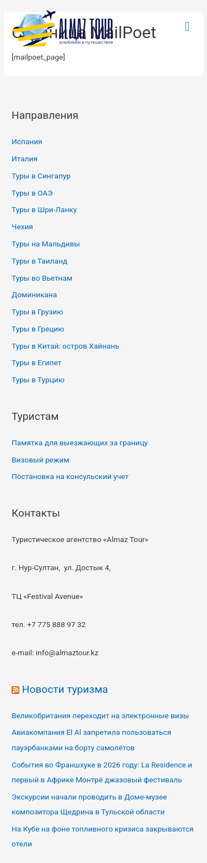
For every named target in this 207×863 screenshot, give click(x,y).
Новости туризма (65, 689)
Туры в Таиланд (39, 260)
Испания (27, 141)
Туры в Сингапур (41, 175)
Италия (25, 158)
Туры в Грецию (38, 328)
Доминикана (34, 294)
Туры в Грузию (37, 311)
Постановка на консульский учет (70, 476)
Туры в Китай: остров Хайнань (65, 345)
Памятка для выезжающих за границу (80, 442)
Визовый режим (40, 459)
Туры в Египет (36, 362)
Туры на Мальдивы (46, 243)
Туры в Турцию (38, 379)
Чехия (22, 226)
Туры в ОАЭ (32, 192)
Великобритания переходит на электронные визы (100, 715)
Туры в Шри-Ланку (44, 209)
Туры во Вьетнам (42, 277)
